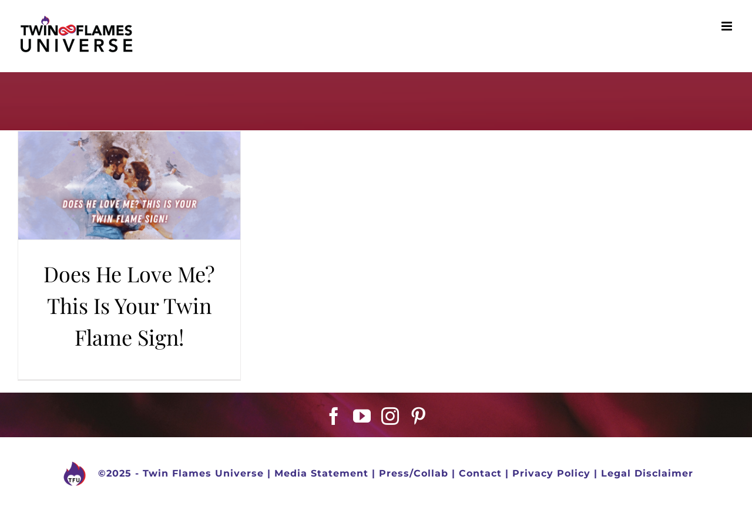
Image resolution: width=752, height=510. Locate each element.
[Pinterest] (418, 416)
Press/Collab (413, 473)
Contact (480, 473)
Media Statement (321, 473)
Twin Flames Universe (203, 473)
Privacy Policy (551, 473)
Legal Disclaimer (647, 473)
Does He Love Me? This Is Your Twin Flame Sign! (129, 305)
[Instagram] (390, 416)
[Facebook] (334, 416)
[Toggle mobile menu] (727, 26)
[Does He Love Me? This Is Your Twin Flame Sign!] (129, 185)
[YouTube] (362, 416)
